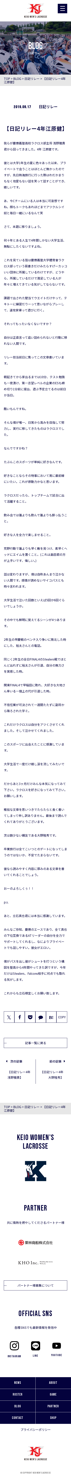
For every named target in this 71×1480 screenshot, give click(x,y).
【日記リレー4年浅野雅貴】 (19, 1075)
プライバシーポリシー (35, 1429)
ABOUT (53, 1383)
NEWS (17, 1383)
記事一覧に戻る (35, 1043)
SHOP (53, 1418)
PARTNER (53, 1406)
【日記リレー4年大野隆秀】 (52, 1075)
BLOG (17, 78)
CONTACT (17, 1418)
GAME (53, 1395)
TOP (7, 78)
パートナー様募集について (35, 1285)
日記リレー (32, 78)
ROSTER (18, 1395)
